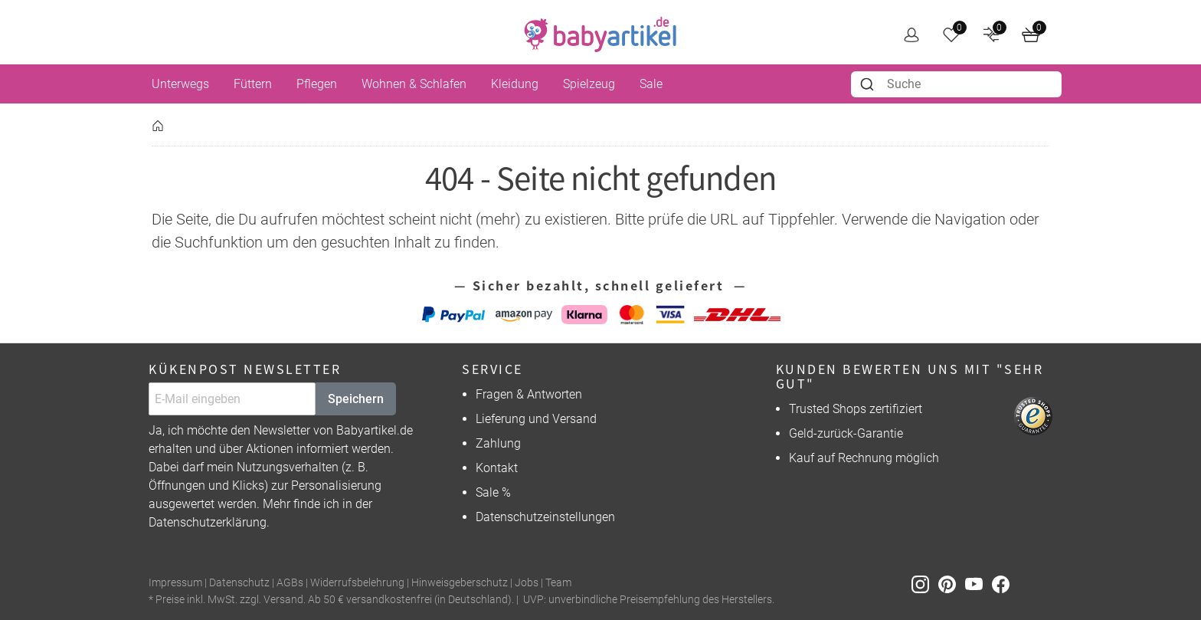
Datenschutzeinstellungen (545, 517)
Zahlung (498, 443)
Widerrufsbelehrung (357, 582)
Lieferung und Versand (536, 419)
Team (558, 582)
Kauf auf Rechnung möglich (864, 458)
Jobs (526, 582)
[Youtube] (978, 583)
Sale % (493, 492)
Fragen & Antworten (529, 394)
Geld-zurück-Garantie (846, 433)
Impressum (175, 582)
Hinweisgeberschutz (459, 582)
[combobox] (956, 84)
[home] (600, 34)
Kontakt (497, 468)
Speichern (356, 399)
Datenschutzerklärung (208, 522)
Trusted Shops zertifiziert (855, 409)
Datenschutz (239, 582)
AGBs (290, 582)
